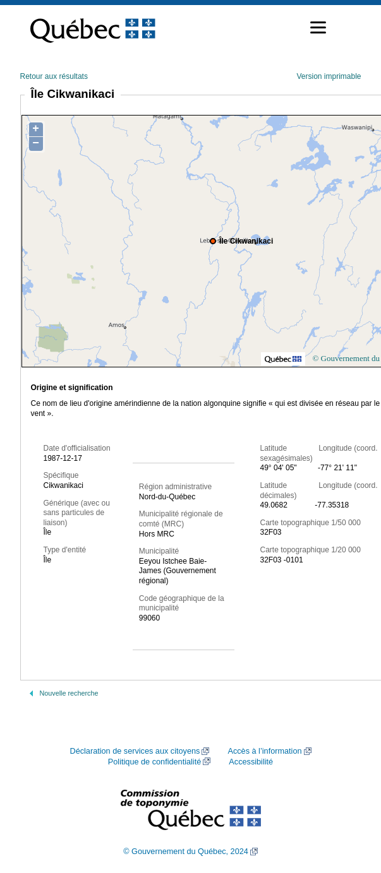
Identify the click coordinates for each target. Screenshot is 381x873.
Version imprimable (328, 76)
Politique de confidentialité (154, 761)
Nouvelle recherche (69, 693)
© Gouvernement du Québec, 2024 (185, 851)
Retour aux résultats (54, 76)
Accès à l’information (264, 751)
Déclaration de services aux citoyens (135, 751)
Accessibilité (251, 761)
